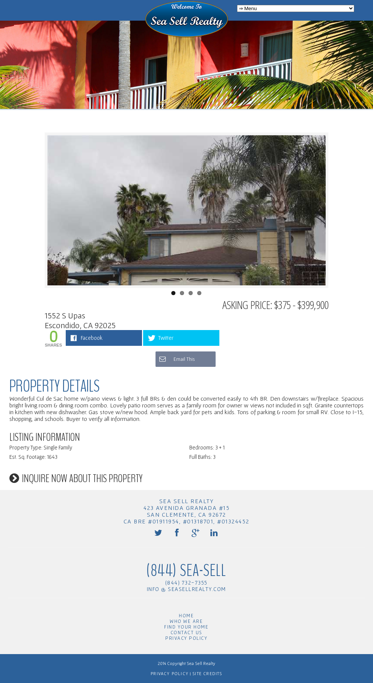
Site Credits (206, 673)
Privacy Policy (186, 638)
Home (186, 615)
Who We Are (186, 621)
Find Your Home (186, 627)
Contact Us (186, 632)
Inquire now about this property (82, 478)
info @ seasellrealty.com (186, 589)
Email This (176, 359)
